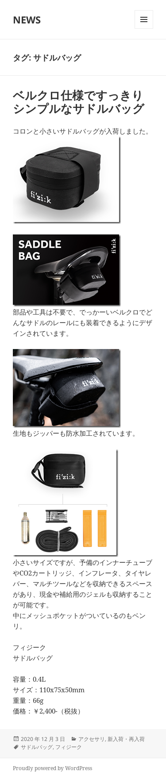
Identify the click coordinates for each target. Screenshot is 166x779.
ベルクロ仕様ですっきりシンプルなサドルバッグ (78, 101)
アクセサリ (91, 739)
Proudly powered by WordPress (52, 768)
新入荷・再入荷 (126, 739)
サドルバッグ (37, 747)
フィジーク (68, 747)
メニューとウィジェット (144, 28)
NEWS (27, 19)
